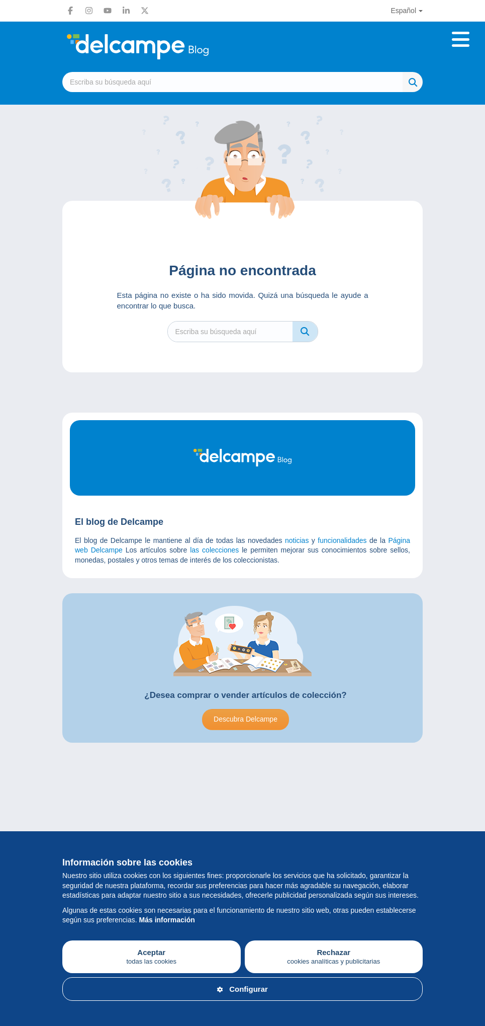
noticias (297, 540)
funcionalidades (342, 540)
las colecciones (214, 550)
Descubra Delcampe (245, 719)
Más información (167, 920)
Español (403, 11)
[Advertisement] (242, 798)
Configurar (242, 989)
